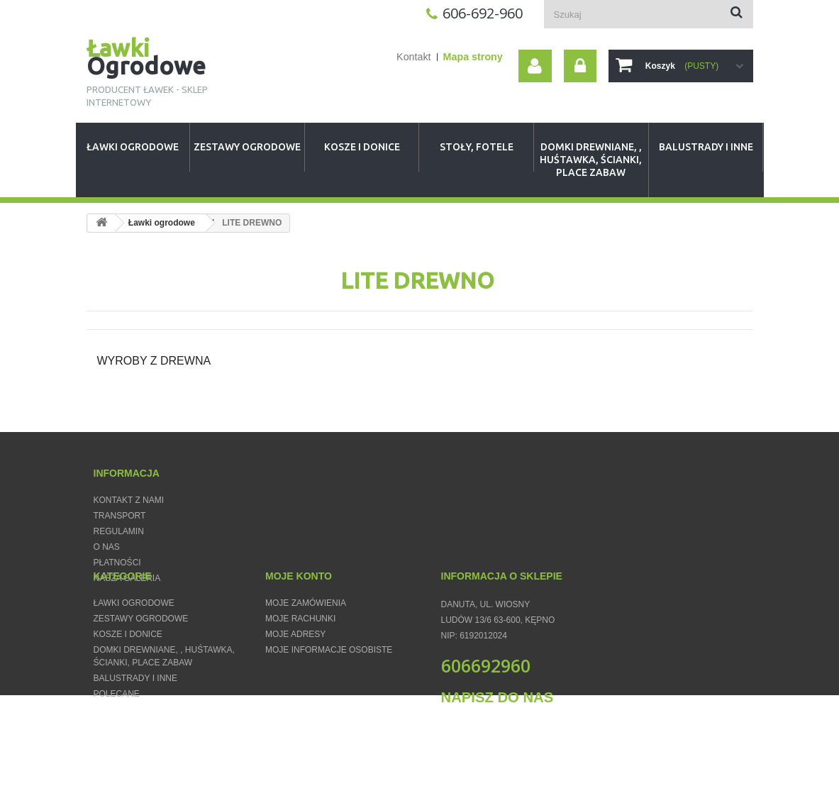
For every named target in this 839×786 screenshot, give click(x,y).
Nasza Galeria (127, 578)
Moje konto (298, 614)
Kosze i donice (362, 147)
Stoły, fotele (476, 147)
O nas (107, 547)
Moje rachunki (300, 657)
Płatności (117, 563)
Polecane (117, 732)
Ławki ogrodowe (133, 147)
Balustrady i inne (706, 147)
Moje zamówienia (305, 641)
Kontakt (413, 56)
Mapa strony (473, 56)
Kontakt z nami (129, 500)
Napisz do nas (497, 735)
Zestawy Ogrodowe (247, 147)
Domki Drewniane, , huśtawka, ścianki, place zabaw (591, 159)
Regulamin (119, 531)
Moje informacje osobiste (328, 688)
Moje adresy (295, 672)
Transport (120, 516)
